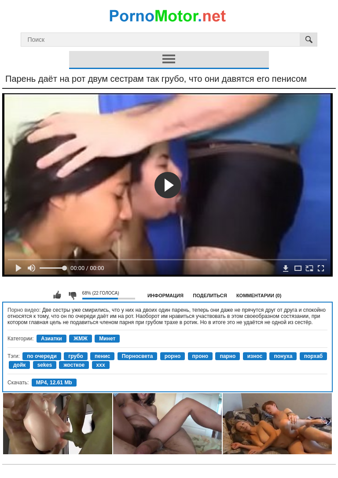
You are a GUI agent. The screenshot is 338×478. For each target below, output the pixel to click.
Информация (165, 295)
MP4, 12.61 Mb (54, 382)
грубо (75, 356)
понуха (283, 356)
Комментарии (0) (259, 295)
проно (200, 356)
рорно (173, 356)
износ (254, 356)
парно (227, 356)
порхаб (313, 356)
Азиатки (51, 339)
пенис (102, 356)
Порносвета (137, 356)
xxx (100, 365)
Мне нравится (57, 295)
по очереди (42, 356)
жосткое (73, 365)
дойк (19, 365)
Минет (107, 339)
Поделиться (210, 295)
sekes (44, 365)
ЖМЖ (80, 339)
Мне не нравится (72, 295)
